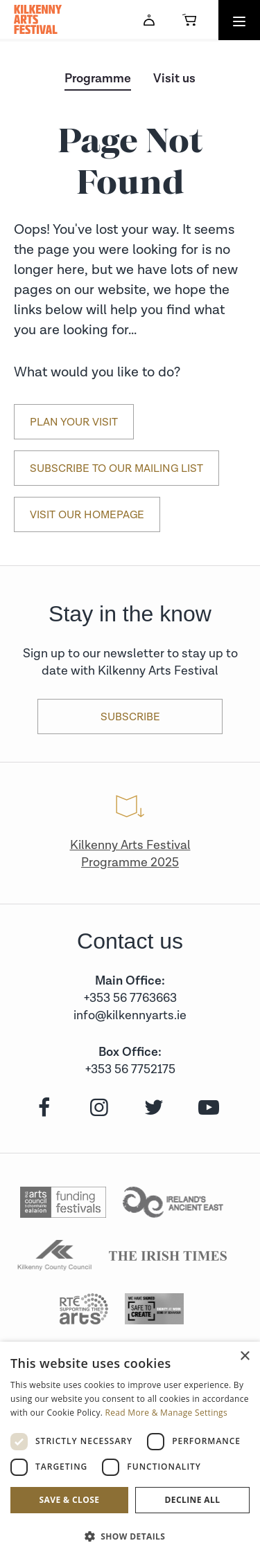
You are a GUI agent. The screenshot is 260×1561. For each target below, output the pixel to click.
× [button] (244, 1356)
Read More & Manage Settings (166, 1412)
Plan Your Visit (74, 422)
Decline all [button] (192, 1500)
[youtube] (207, 1108)
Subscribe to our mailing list (116, 468)
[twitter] (152, 1108)
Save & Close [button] (70, 1500)
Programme (97, 78)
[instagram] (97, 1108)
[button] (130, 1536)
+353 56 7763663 (130, 998)
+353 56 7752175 (130, 1069)
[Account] (149, 19)
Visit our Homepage (87, 515)
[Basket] (189, 19)
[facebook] (42, 1108)
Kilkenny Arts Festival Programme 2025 (130, 854)
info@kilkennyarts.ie (130, 1015)
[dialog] (130, 1451)
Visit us (174, 78)
